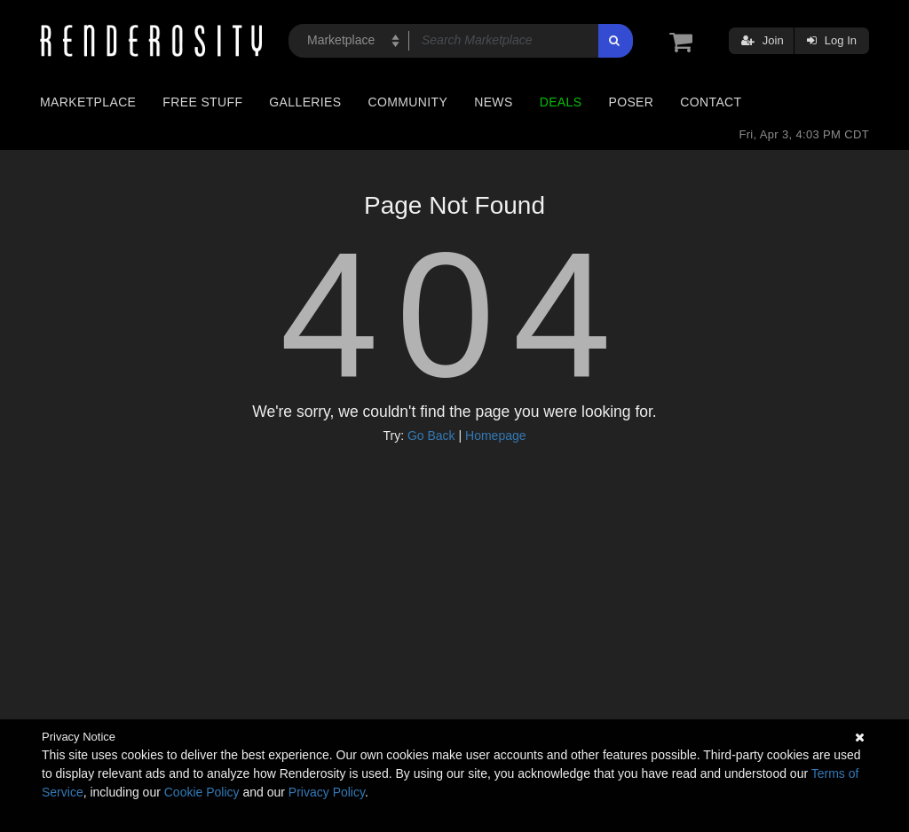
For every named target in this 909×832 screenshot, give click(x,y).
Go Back (431, 435)
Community (408, 102)
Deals (561, 102)
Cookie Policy (202, 792)
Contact (710, 102)
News (493, 102)
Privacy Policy (327, 792)
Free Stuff (202, 102)
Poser (630, 102)
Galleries (305, 102)
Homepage (495, 435)
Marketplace (88, 102)
